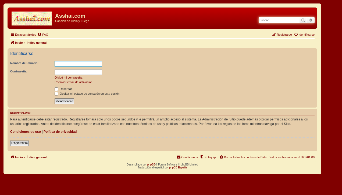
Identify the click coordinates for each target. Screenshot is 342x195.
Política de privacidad (60, 132)
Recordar (63, 88)
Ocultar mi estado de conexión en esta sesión (87, 93)
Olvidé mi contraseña (68, 77)
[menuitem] (42, 34)
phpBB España (178, 167)
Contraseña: (18, 71)
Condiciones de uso (25, 132)
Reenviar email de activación (73, 82)
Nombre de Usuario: (24, 63)
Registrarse (19, 143)
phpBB (151, 164)
